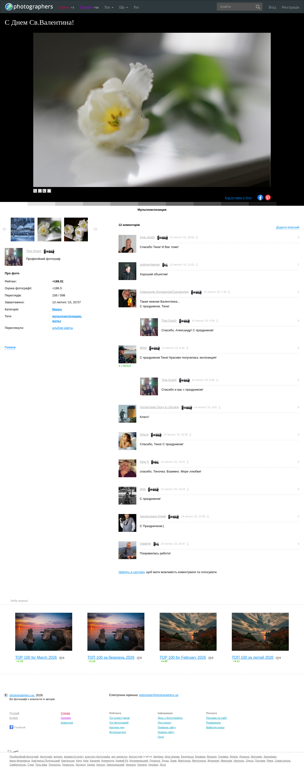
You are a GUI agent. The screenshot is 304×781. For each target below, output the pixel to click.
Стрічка (65, 7)
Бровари (200, 756)
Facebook (17, 727)
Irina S (144, 461)
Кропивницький (138, 760)
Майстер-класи (215, 727)
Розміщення (213, 722)
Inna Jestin (147, 237)
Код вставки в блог (238, 198)
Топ (108, 7)
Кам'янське (68, 760)
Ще (123, 7)
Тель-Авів (41, 764)
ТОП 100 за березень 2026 (110, 657)
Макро (57, 309)
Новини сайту (166, 732)
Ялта (163, 764)
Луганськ (154, 760)
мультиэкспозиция (66, 316)
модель (58, 756)
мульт (56, 321)
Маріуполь (184, 760)
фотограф (46, 756)
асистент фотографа (97, 756)
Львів (173, 760)
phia (143, 489)
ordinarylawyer (150, 264)
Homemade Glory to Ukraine (159, 407)
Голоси (10, 347)
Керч (79, 760)
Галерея (89, 7)
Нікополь (238, 760)
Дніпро (234, 756)
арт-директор (119, 756)
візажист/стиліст (73, 756)
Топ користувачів (119, 717)
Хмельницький (115, 764)
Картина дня (116, 727)
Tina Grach (33, 251)
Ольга (144, 434)
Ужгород (81, 764)
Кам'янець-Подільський (46, 760)
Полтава (260, 760)
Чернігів (142, 764)
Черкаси (131, 764)
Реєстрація (290, 7)
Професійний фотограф (24, 756)
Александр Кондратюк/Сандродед (164, 292)
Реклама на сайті (216, 717)
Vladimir (145, 543)
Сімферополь (18, 764)
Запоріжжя (270, 756)
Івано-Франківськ (20, 760)
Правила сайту (167, 727)
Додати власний (287, 227)
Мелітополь (199, 760)
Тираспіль (68, 764)
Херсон (100, 764)
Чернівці (153, 764)
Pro (136, 7)
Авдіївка (158, 756)
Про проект (164, 722)
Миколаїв (226, 760)
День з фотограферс (170, 717)
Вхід (272, 7)
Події (161, 736)
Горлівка (223, 756)
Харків (91, 764)
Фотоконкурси (117, 732)
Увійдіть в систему (132, 572)
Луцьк (165, 760)
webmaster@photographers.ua (158, 695)
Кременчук (107, 760)
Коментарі (67, 722)
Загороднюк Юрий (153, 516)
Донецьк (244, 756)
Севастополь (282, 760)
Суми (30, 764)
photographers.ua (22, 695)
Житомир (256, 756)
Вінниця (212, 756)
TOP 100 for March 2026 (36, 657)
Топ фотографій (118, 722)
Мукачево (213, 760)
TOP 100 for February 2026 (183, 657)
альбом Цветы (62, 328)
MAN (143, 348)
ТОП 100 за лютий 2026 (253, 657)
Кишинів (95, 760)
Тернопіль (54, 764)
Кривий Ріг (122, 760)
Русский (14, 713)
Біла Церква (172, 756)
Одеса (249, 760)
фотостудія (135, 756)
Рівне (270, 760)
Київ (85, 760)
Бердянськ (187, 756)
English (14, 717)
